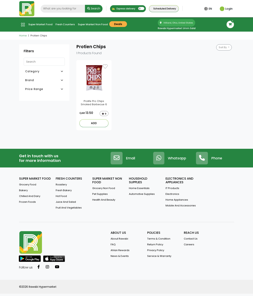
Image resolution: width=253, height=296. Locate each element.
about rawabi (119, 238)
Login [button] (226, 9)
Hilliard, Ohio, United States (176, 22)
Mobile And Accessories (181, 205)
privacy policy (155, 250)
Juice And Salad (66, 202)
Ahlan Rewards (120, 250)
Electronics (172, 194)
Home (23, 35)
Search (93, 8)
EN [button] (211, 9)
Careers (189, 244)
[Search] (63, 9)
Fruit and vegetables (69, 207)
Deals (118, 24)
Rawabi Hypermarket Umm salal (177, 28)
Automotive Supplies (142, 194)
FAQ (113, 244)
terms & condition (158, 238)
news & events (120, 256)
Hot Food (61, 196)
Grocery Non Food (103, 188)
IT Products (172, 188)
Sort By (223, 47)
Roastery (61, 184)
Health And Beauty (103, 200)
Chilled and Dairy (29, 196)
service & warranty (159, 256)
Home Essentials (139, 188)
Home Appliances (177, 200)
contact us (191, 238)
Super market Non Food (93, 24)
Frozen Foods (27, 202)
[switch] (141, 8)
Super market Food (40, 24)
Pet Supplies (100, 194)
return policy (155, 244)
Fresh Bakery (64, 190)
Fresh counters (65, 24)
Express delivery (123, 8)
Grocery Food (27, 184)
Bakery (23, 190)
